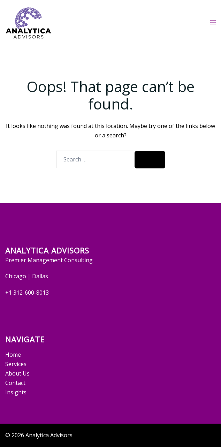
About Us (17, 373)
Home (13, 354)
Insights (15, 392)
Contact (15, 383)
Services (15, 364)
